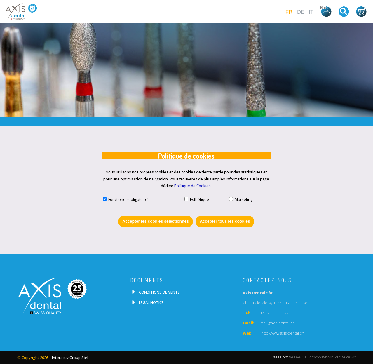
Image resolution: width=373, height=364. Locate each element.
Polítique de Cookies (192, 185)
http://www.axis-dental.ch (282, 333)
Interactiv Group (66, 357)
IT (311, 12)
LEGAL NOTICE (151, 302)
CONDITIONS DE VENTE (159, 292)
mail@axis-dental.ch (277, 322)
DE (300, 12)
